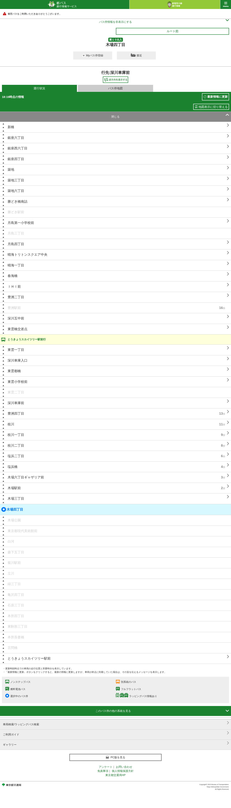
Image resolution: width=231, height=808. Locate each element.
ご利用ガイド (116, 733)
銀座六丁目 (16, 138)
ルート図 (172, 31)
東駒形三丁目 (17, 626)
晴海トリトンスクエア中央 (27, 254)
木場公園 (14, 520)
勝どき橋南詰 (17, 201)
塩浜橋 (13, 467)
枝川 (11, 424)
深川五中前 (16, 318)
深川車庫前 (16, 403)
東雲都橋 (14, 371)
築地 (11, 169)
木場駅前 (14, 488)
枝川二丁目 (16, 445)
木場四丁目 (12, 509)
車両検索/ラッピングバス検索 (116, 722)
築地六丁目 (16, 191)
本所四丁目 (16, 616)
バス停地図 (115, 88)
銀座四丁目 (16, 159)
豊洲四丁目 (16, 413)
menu (225, 4)
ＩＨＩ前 (14, 286)
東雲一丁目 (16, 350)
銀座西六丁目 (17, 148)
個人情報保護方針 (123, 771)
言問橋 (13, 648)
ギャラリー (116, 743)
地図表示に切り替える (213, 106)
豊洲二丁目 (16, 297)
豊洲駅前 (14, 308)
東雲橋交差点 (17, 329)
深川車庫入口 (17, 360)
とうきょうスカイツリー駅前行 (27, 339)
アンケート (105, 766)
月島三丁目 (16, 233)
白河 (11, 541)
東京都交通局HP (115, 775)
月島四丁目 (16, 244)
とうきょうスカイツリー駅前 (29, 658)
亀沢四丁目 (16, 595)
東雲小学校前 (17, 382)
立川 (11, 573)
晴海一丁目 (16, 265)
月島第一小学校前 (21, 223)
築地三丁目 (16, 180)
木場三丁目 (16, 498)
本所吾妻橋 (16, 637)
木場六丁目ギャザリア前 (26, 477)
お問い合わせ (124, 766)
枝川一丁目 (16, 435)
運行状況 (39, 88)
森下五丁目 (16, 552)
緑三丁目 (14, 584)
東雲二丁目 (16, 392)
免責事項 (102, 771)
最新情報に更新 (217, 96)
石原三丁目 (16, 605)
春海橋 (13, 276)
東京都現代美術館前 (22, 531)
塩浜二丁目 (16, 456)
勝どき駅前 (16, 212)
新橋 (11, 127)
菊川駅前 (14, 563)
